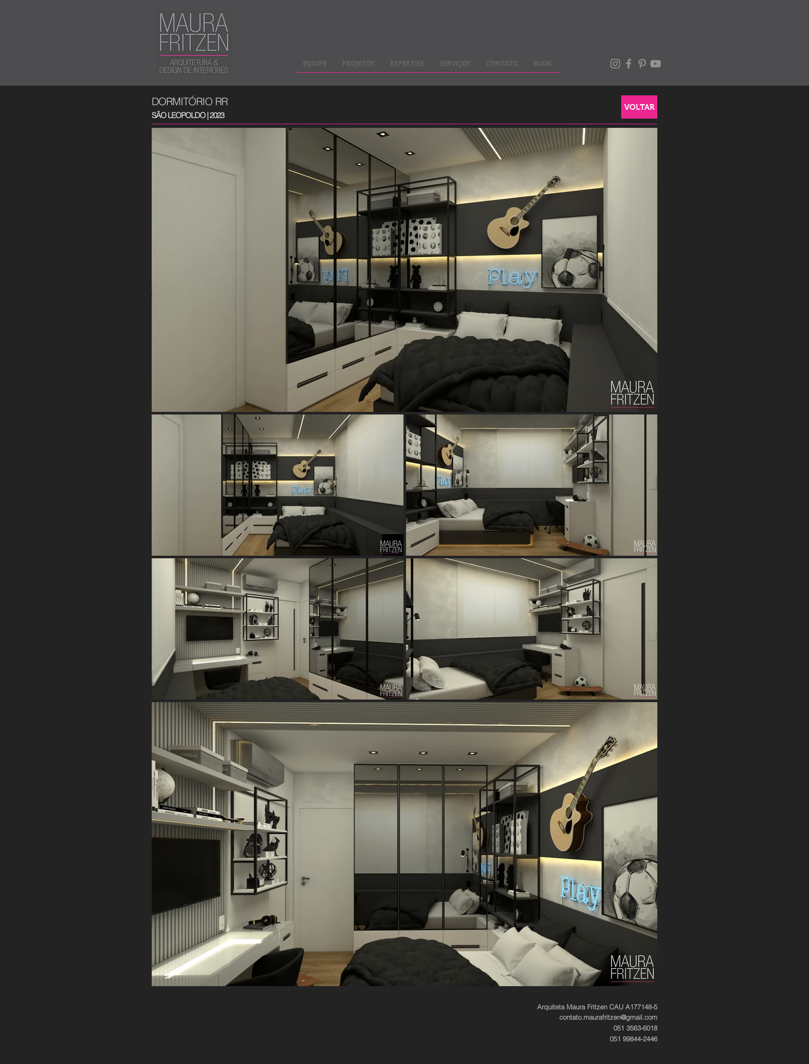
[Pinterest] (642, 63)
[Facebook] (628, 63)
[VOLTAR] (639, 107)
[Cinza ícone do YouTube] (655, 63)
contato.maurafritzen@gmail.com (608, 1017)
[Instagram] (615, 63)
